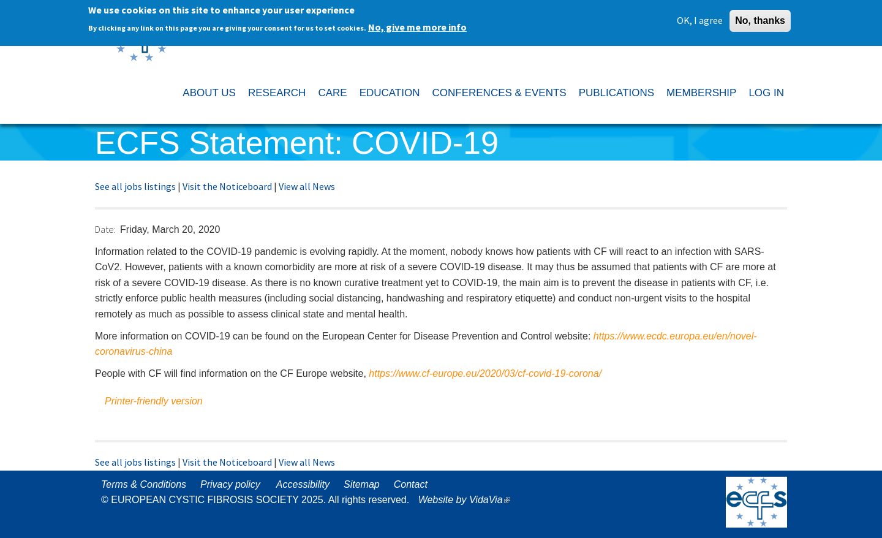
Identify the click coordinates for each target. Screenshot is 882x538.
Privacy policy (230, 484)
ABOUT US (209, 93)
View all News (307, 186)
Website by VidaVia (467, 499)
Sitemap (362, 484)
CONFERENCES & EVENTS (499, 93)
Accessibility (303, 484)
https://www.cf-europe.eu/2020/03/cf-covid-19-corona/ (485, 373)
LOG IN (766, 93)
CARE (332, 93)
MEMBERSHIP (701, 93)
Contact (411, 484)
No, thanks (760, 18)
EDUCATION (390, 93)
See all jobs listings (135, 186)
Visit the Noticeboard (227, 186)
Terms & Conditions (143, 484)
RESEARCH (277, 93)
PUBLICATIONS (616, 93)
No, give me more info (417, 25)
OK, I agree (700, 18)
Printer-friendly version (154, 401)
